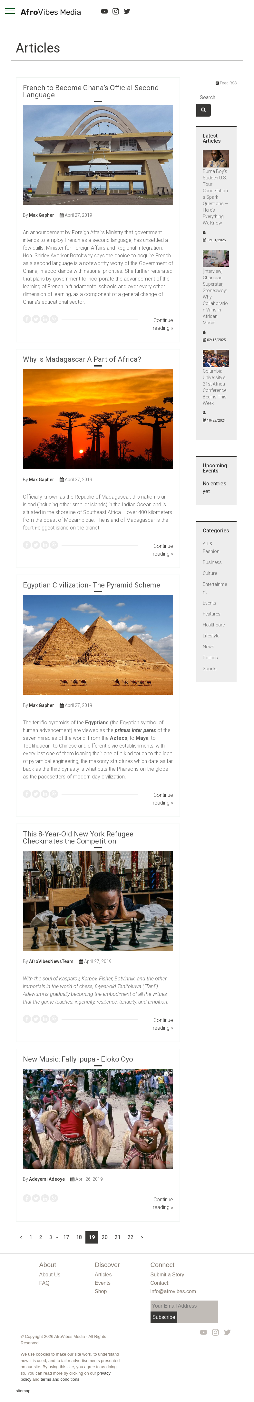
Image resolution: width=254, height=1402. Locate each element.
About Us (50, 1274)
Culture (210, 573)
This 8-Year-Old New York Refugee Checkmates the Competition (78, 837)
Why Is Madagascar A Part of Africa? (82, 359)
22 (130, 1237)
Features (211, 614)
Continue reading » (163, 324)
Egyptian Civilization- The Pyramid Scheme (91, 585)
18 (79, 1237)
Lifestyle (211, 636)
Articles (38, 48)
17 (66, 1237)
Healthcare (214, 625)
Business (212, 562)
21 (118, 1237)
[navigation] (10, 11)
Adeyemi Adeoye (47, 1179)
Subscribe (163, 1317)
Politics (210, 658)
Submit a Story (167, 1274)
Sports (210, 669)
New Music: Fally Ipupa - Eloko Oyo (78, 1059)
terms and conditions (60, 1379)
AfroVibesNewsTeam (51, 961)
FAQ (44, 1283)
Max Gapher (41, 215)
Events (209, 603)
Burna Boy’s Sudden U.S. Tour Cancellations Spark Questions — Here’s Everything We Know (215, 197)
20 (105, 1237)
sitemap (23, 1390)
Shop (101, 1291)
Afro (51, 12)
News (208, 647)
